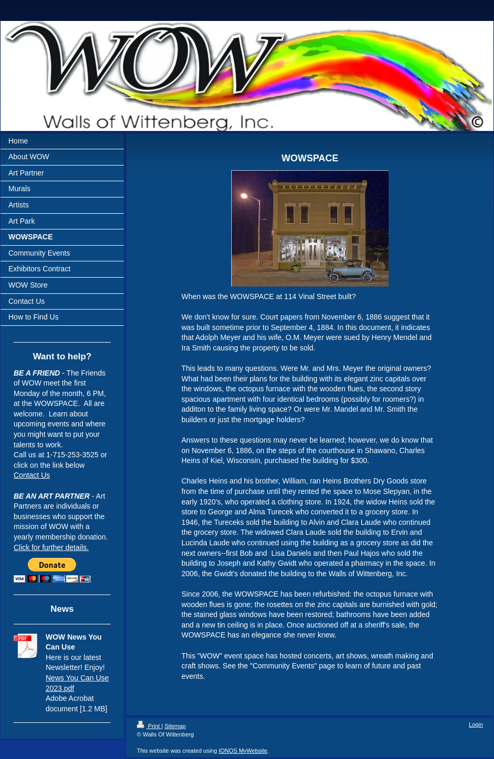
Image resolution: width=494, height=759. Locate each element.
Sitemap (175, 726)
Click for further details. (51, 547)
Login (476, 724)
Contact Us (32, 475)
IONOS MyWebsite (243, 750)
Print (149, 726)
